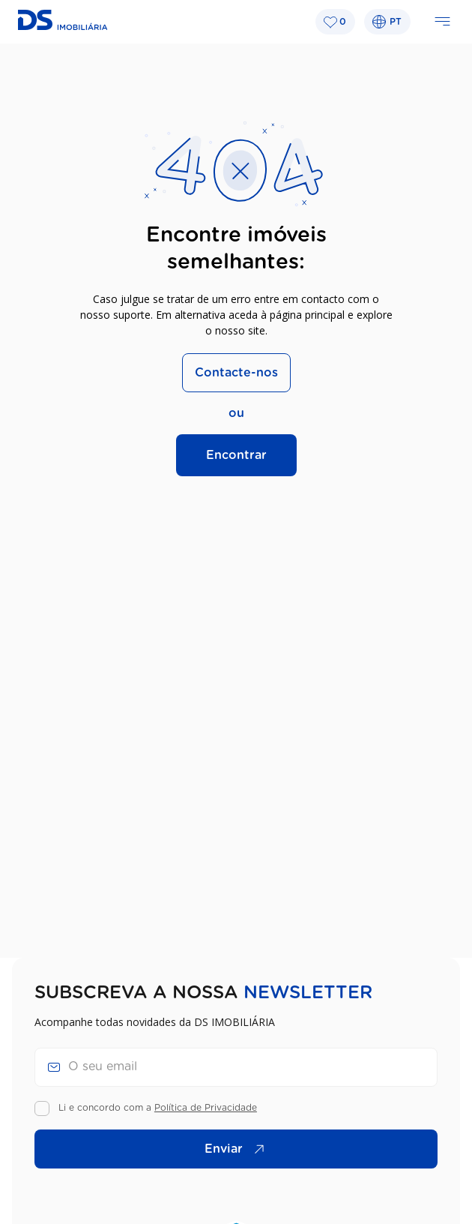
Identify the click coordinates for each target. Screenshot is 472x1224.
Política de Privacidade (205, 1107)
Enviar (238, 1149)
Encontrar (236, 455)
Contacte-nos (236, 373)
